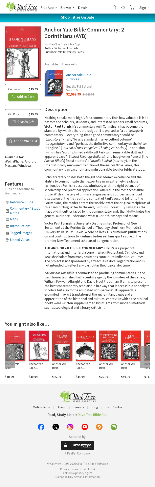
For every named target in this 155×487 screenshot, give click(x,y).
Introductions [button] (20, 226)
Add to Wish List (23, 141)
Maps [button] (14, 219)
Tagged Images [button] (21, 233)
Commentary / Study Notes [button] (25, 210)
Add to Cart (23, 96)
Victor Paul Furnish (66, 48)
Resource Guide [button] (21, 202)
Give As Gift (23, 122)
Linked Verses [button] (20, 239)
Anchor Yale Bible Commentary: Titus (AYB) (60, 370)
